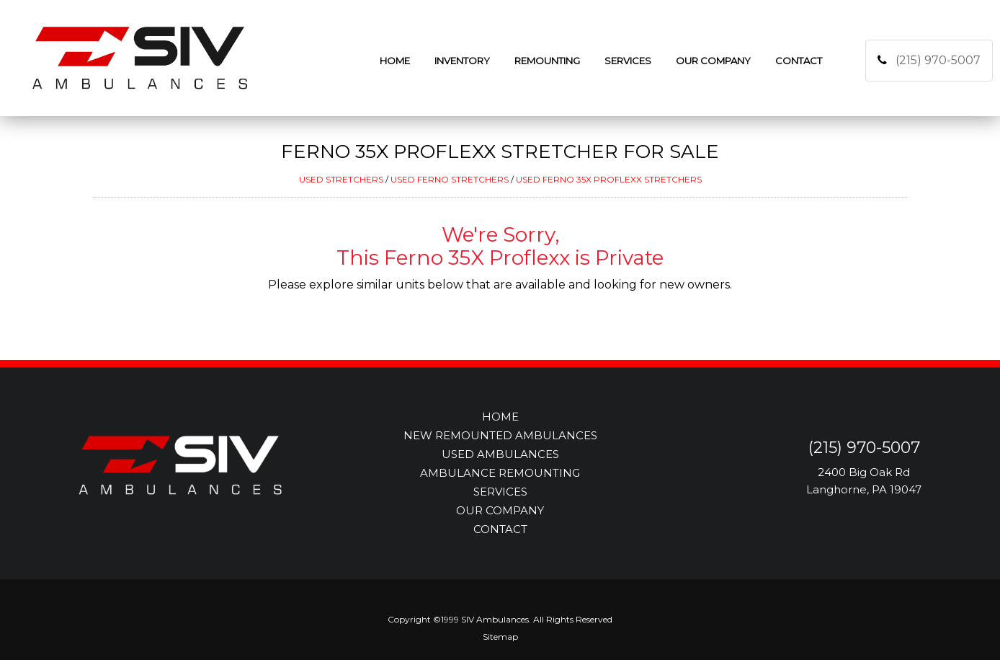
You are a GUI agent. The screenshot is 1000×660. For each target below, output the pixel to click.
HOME (500, 416)
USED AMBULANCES (500, 454)
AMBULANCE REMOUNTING (500, 473)
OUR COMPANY (500, 510)
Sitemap (500, 636)
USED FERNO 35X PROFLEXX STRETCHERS (609, 179)
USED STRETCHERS (341, 179)
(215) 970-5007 (938, 60)
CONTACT (500, 529)
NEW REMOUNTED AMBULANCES (500, 435)
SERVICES (500, 491)
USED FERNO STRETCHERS (449, 179)
